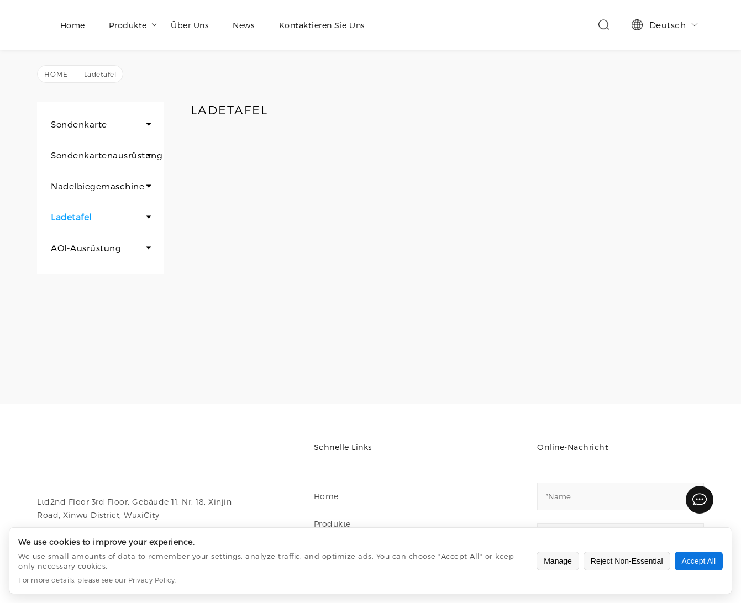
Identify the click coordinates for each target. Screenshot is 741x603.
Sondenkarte (79, 124)
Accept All (699, 561)
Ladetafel (71, 217)
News (244, 25)
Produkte (132, 25)
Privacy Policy (151, 580)
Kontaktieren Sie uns (322, 25)
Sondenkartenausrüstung (106, 155)
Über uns (190, 25)
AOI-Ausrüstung (86, 248)
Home (72, 25)
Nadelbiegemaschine (97, 186)
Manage (558, 561)
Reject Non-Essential (627, 561)
